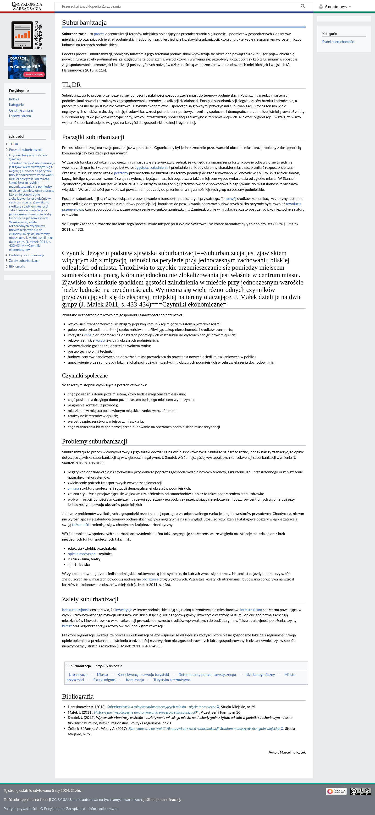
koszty (100, 340)
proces (99, 34)
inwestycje (123, 609)
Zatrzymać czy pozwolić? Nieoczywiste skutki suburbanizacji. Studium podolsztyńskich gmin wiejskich (204, 728)
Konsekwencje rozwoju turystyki (143, 674)
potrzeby (121, 173)
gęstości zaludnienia (152, 167)
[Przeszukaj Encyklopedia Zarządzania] (184, 6)
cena (88, 335)
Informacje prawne (103, 808)
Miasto (102, 674)
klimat (67, 626)
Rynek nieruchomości (338, 42)
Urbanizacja (78, 674)
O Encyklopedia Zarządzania (62, 808)
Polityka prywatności (20, 808)
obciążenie (150, 579)
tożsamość (80, 524)
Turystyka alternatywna (172, 680)
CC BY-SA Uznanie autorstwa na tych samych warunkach (97, 799)
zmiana (73, 488)
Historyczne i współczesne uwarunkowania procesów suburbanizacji (145, 712)
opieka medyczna (81, 554)
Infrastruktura (251, 609)
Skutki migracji (105, 680)
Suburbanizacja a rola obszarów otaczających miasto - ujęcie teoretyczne (161, 707)
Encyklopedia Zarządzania (27, 6)
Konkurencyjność (75, 609)
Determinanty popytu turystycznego (207, 674)
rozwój (231, 198)
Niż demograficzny (260, 674)
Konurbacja (135, 680)
